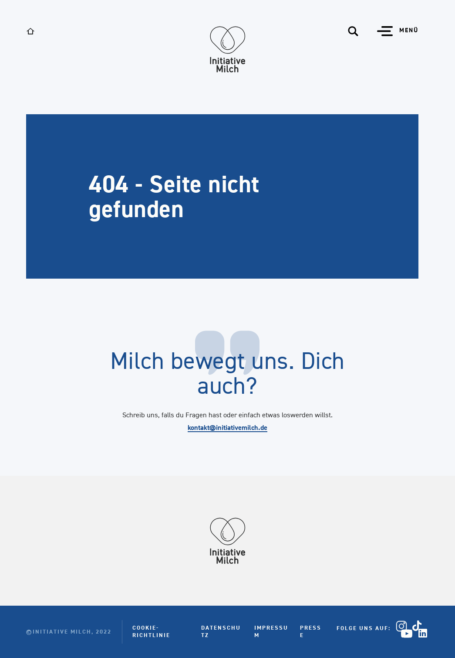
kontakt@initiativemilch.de (227, 427)
